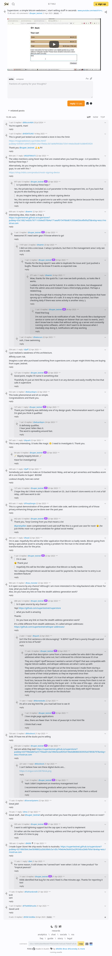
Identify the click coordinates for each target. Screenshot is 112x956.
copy (81, 943)
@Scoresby (73, 948)
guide (50, 938)
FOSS (31, 948)
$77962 (52, 4)
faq (41, 938)
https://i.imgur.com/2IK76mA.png (35, 771)
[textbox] (50, 90)
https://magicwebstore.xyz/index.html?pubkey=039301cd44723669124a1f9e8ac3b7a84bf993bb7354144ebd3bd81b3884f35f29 (50, 142)
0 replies (17, 122)
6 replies (20, 211)
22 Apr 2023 (41, 155)
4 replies (25, 601)
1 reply (20, 155)
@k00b (59, 948)
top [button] (102, 116)
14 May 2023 (39, 133)
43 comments (22, 13)
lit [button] (89, 116)
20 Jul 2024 (38, 122)
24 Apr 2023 (57, 275)
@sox (65, 948)
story (60, 938)
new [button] (95, 116)
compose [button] (20, 79)
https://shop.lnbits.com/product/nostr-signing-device (34, 172)
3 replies (32, 245)
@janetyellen (20, 525)
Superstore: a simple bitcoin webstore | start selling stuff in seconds (42, 10)
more (82, 948)
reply (76, 103)
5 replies (23, 232)
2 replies (33, 260)
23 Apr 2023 (49, 245)
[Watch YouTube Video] (54, 44)
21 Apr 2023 (47, 13)
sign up (100, 3)
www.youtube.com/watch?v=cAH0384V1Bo (90, 10)
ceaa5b (59, 952)
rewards (56, 930)
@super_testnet (26, 147)
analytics (42, 934)
